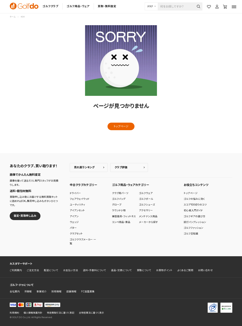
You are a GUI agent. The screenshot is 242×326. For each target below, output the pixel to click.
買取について (144, 270)
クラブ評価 (121, 167)
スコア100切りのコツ (195, 204)
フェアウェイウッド (79, 198)
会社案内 (15, 291)
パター (73, 227)
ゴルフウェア (146, 193)
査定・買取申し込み (25, 215)
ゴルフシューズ (147, 204)
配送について (51, 270)
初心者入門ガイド (193, 210)
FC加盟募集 (88, 291)
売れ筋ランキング (84, 167)
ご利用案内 (16, 270)
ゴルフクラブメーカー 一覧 (83, 241)
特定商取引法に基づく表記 (60, 312)
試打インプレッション (195, 222)
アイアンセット (77, 210)
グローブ (116, 204)
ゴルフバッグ (118, 198)
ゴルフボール (146, 198)
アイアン (74, 216)
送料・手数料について (94, 270)
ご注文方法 (33, 270)
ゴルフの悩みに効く (194, 198)
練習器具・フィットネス (124, 216)
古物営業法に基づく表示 (91, 312)
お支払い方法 (70, 270)
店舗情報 (71, 291)
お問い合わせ (205, 270)
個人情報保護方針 (33, 312)
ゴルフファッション (193, 227)
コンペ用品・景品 (121, 222)
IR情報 (28, 291)
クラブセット (76, 233)
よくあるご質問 (185, 270)
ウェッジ (74, 222)
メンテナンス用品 (148, 216)
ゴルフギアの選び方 (194, 216)
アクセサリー (146, 210)
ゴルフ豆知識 (191, 233)
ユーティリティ (77, 204)
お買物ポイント (164, 270)
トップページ (121, 126)
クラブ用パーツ (120, 193)
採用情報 (56, 291)
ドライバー (75, 193)
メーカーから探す (148, 222)
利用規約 (14, 312)
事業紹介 (41, 291)
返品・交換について (121, 270)
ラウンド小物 (119, 210)
